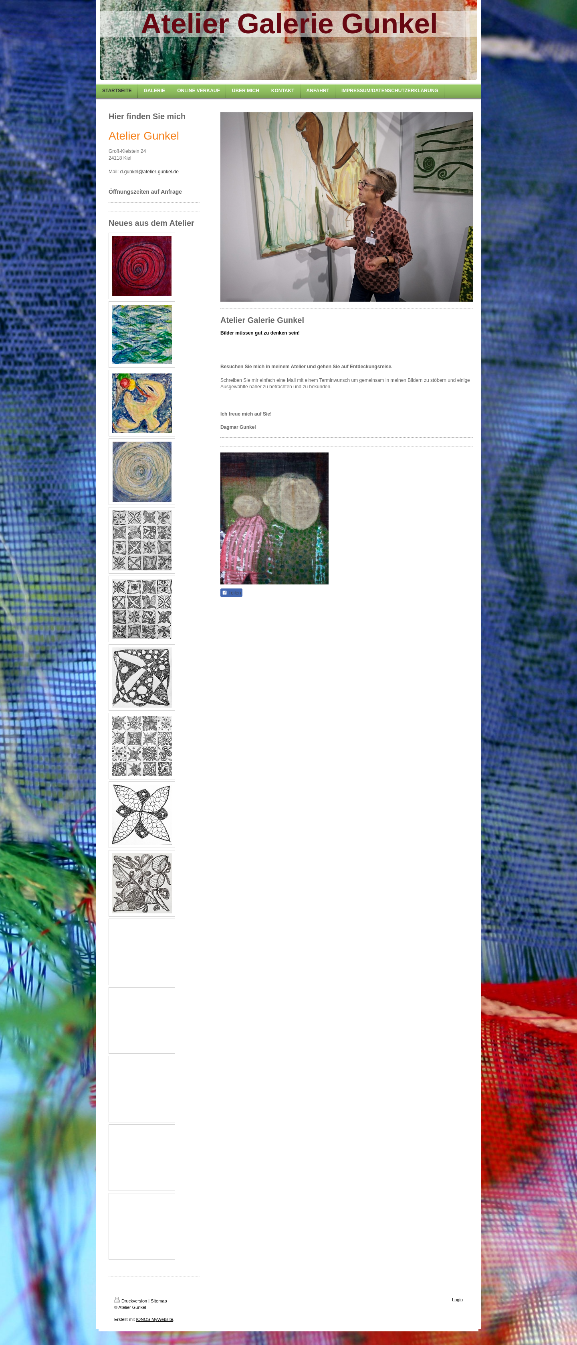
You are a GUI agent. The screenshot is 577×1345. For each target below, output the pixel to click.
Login (457, 1299)
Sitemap (159, 1300)
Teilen (231, 593)
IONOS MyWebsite (154, 1319)
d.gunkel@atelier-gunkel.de (149, 171)
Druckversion (130, 1300)
